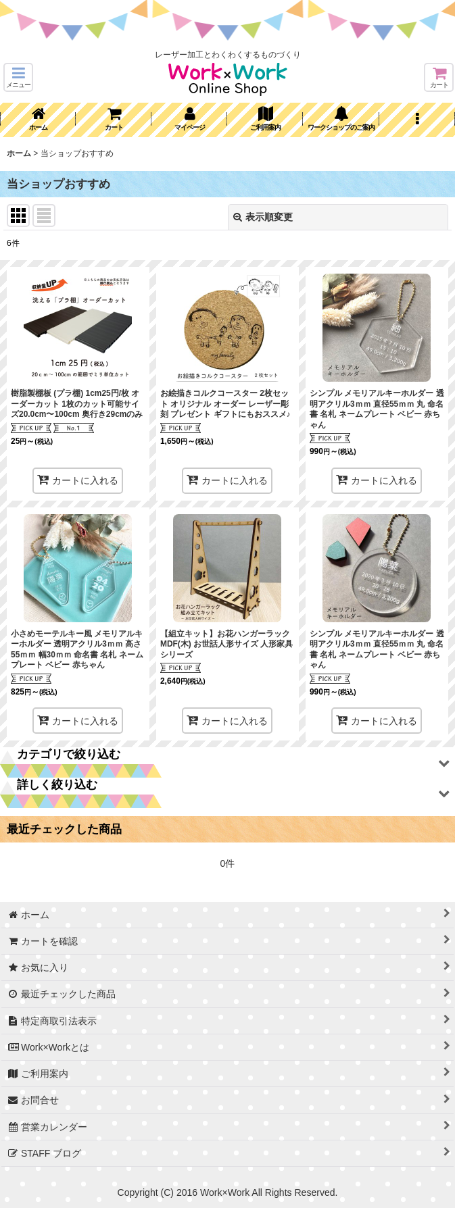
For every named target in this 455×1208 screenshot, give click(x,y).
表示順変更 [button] (263, 216)
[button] (18, 77)
